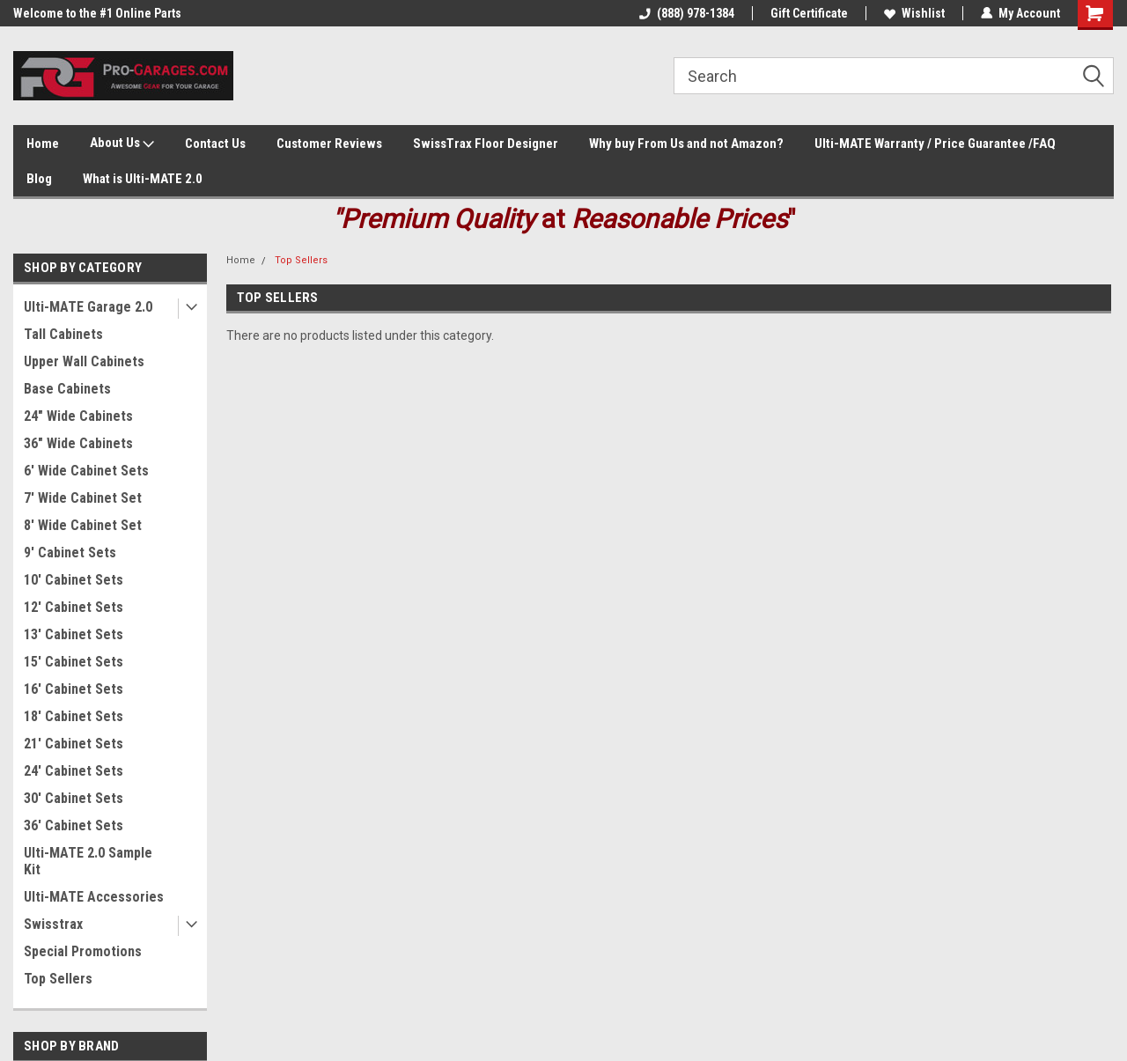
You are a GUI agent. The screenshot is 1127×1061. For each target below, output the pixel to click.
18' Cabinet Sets (73, 716)
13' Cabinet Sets (73, 634)
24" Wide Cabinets (78, 416)
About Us (122, 143)
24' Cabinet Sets (73, 771)
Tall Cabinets (63, 334)
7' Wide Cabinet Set (83, 498)
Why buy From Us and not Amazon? (686, 143)
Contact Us (215, 143)
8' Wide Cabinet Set (83, 525)
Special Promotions (83, 951)
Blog (39, 179)
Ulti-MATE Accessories (94, 896)
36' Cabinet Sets (73, 825)
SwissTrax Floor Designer (485, 143)
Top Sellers (58, 978)
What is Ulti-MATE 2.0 (143, 179)
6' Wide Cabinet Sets (86, 470)
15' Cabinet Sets (73, 661)
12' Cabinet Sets (73, 607)
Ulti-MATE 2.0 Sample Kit (88, 861)
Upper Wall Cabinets (84, 361)
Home (42, 143)
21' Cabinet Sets (73, 743)
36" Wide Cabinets (78, 443)
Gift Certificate (809, 13)
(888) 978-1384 (686, 13)
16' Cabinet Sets (73, 689)
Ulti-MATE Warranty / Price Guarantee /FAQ (935, 143)
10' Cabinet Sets (73, 579)
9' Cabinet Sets (70, 552)
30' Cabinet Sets (73, 798)
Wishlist (914, 13)
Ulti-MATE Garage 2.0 (88, 306)
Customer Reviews (329, 143)
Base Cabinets (67, 388)
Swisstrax (53, 924)
